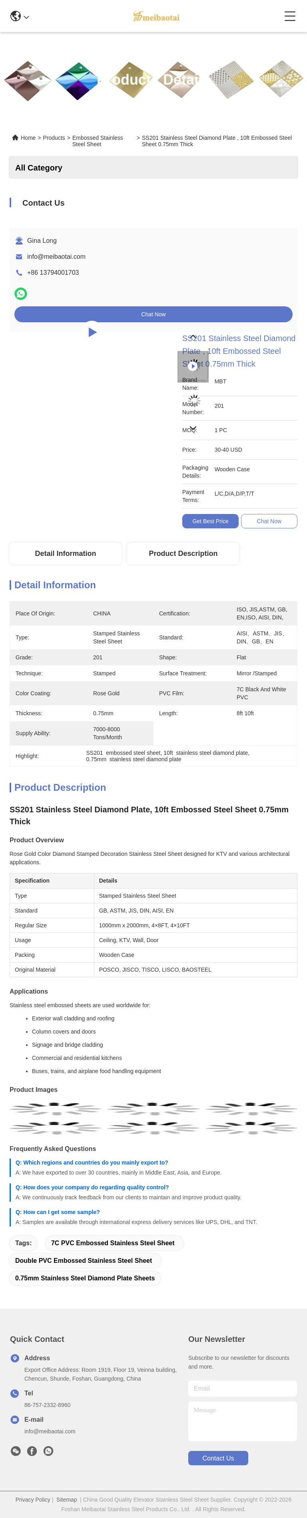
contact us (218, 1458)
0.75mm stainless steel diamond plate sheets (85, 1278)
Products (54, 138)
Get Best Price (210, 521)
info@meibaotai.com (56, 256)
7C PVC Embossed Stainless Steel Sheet (113, 1243)
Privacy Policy (33, 1499)
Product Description (183, 554)
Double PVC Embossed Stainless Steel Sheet (83, 1260)
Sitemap (66, 1499)
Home (28, 138)
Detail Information (65, 554)
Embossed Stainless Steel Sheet (97, 141)
